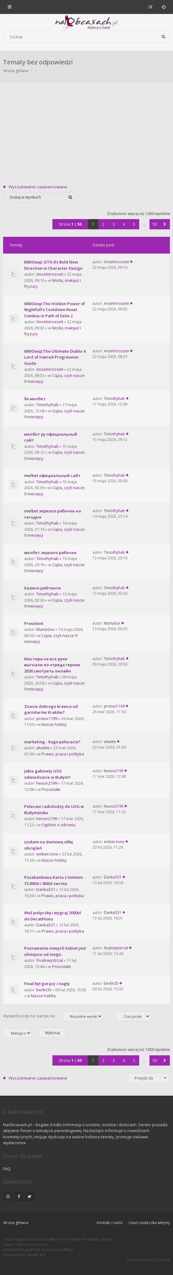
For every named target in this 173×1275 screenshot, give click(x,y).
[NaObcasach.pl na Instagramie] (7, 1196)
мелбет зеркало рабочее (50, 552)
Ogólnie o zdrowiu (59, 825)
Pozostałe (51, 789)
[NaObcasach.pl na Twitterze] (29, 1196)
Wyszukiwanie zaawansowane (38, 187)
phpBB (47, 1239)
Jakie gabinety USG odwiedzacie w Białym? (47, 774)
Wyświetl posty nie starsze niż (53, 1016)
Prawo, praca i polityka (63, 754)
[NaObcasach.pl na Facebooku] (18, 1196)
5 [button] (134, 224)
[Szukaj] (163, 36)
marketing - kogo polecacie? (52, 742)
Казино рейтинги (42, 588)
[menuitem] (163, 7)
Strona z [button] (70, 224)
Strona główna (15, 1222)
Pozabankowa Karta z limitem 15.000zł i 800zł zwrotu (53, 880)
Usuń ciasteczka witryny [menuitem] (149, 1222)
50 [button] (155, 224)
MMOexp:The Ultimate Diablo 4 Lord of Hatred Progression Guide (55, 357)
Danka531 (45, 889)
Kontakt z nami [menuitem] (109, 1222)
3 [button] (114, 224)
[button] (165, 224)
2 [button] (103, 224)
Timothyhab (47, 404)
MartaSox (45, 629)
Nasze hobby (54, 724)
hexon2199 (46, 783)
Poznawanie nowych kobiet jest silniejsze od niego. (55, 951)
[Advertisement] (86, 128)
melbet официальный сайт (52, 475)
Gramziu (40, 1244)
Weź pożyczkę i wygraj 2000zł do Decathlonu (52, 916)
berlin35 (43, 990)
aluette (43, 747)
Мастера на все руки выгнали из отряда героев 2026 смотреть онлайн (52, 665)
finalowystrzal (49, 960)
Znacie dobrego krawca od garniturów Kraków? (51, 709)
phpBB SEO (37, 1254)
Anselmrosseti (49, 274)
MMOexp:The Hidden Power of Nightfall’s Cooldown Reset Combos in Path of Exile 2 (54, 310)
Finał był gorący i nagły (47, 983)
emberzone (47, 854)
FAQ (7, 1169)
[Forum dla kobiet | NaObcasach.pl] (35, 22)
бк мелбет (35, 398)
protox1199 (46, 718)
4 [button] (124, 224)
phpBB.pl (65, 1249)
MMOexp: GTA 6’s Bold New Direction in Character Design (53, 265)
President (33, 623)
